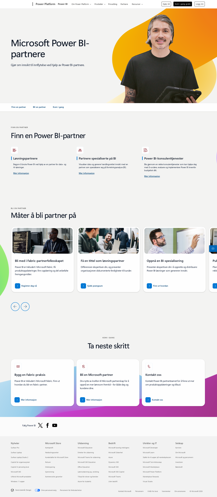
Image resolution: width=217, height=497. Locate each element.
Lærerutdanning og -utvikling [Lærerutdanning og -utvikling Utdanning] (88, 472)
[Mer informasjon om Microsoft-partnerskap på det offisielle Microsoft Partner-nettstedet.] (91, 399)
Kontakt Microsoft (124, 491)
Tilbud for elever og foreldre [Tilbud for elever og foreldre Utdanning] (88, 476)
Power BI (63, 3)
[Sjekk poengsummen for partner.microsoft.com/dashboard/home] (92, 286)
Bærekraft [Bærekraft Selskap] (178, 467)
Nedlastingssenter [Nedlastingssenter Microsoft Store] (52, 452)
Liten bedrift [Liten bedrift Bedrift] (112, 481)
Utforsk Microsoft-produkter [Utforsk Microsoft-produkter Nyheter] (21, 476)
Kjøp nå (166, 4)
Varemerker (166, 491)
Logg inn (199, 4)
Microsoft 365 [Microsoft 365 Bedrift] (113, 467)
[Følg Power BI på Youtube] (54, 425)
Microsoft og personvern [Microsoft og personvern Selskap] (184, 457)
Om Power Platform (80, 4)
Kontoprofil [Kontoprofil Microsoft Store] (49, 448)
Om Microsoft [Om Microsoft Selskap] (180, 452)
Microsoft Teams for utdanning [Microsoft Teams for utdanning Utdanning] (89, 457)
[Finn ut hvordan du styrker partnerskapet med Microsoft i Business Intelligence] (157, 286)
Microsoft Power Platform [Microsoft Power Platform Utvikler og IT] (152, 472)
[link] (18, 108)
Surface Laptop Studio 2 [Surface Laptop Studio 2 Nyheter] (19, 457)
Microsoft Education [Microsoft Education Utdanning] (85, 448)
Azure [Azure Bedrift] (110, 457)
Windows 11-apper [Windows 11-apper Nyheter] (18, 481)
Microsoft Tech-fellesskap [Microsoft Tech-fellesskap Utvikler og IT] (152, 462)
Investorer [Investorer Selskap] (179, 462)
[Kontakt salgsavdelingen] (212, 248)
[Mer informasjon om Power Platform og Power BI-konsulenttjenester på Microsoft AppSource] (152, 176)
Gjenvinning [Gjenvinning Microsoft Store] (49, 472)
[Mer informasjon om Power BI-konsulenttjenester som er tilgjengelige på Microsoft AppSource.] (86, 173)
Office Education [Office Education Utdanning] (84, 467)
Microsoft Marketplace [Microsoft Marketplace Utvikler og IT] (151, 467)
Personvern (139, 491)
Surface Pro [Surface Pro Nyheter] (15, 448)
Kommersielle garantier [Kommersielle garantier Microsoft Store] (53, 476)
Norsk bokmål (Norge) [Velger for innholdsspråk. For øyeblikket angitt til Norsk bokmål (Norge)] (23, 490)
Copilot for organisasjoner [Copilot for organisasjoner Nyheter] (20, 462)
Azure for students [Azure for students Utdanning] (84, 481)
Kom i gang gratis (183, 4)
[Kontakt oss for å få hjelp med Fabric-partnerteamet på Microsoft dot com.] (154, 399)
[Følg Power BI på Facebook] (47, 425)
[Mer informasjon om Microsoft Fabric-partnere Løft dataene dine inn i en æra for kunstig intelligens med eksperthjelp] (25, 399)
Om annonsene (180, 491)
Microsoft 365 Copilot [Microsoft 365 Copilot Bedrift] (116, 472)
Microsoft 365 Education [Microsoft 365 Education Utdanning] (87, 462)
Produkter (98, 4)
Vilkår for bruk (153, 491)
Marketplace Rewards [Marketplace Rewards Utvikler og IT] (151, 476)
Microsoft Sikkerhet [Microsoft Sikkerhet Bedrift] (115, 452)
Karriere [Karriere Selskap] (178, 448)
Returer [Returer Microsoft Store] (48, 462)
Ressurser (136, 4)
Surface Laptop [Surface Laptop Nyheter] (16, 452)
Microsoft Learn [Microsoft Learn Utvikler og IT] (148, 452)
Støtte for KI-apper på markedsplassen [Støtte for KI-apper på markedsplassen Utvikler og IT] (157, 457)
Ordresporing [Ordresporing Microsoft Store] (50, 467)
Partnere (124, 4)
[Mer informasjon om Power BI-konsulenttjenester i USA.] (21, 173)
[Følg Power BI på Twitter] (40, 425)
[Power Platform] (45, 4)
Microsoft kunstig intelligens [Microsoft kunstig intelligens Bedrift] (118, 448)
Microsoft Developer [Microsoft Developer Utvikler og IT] (150, 448)
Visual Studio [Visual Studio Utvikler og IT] (148, 481)
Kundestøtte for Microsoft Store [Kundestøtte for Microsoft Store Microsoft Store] (56, 457)
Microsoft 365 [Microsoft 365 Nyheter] (16, 472)
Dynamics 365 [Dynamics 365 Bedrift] (113, 462)
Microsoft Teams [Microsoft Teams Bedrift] (114, 476)
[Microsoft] (21, 4)
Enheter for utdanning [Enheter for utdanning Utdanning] (86, 452)
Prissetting (112, 4)
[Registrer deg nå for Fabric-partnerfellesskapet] (26, 286)
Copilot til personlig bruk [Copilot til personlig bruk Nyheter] (20, 467)
